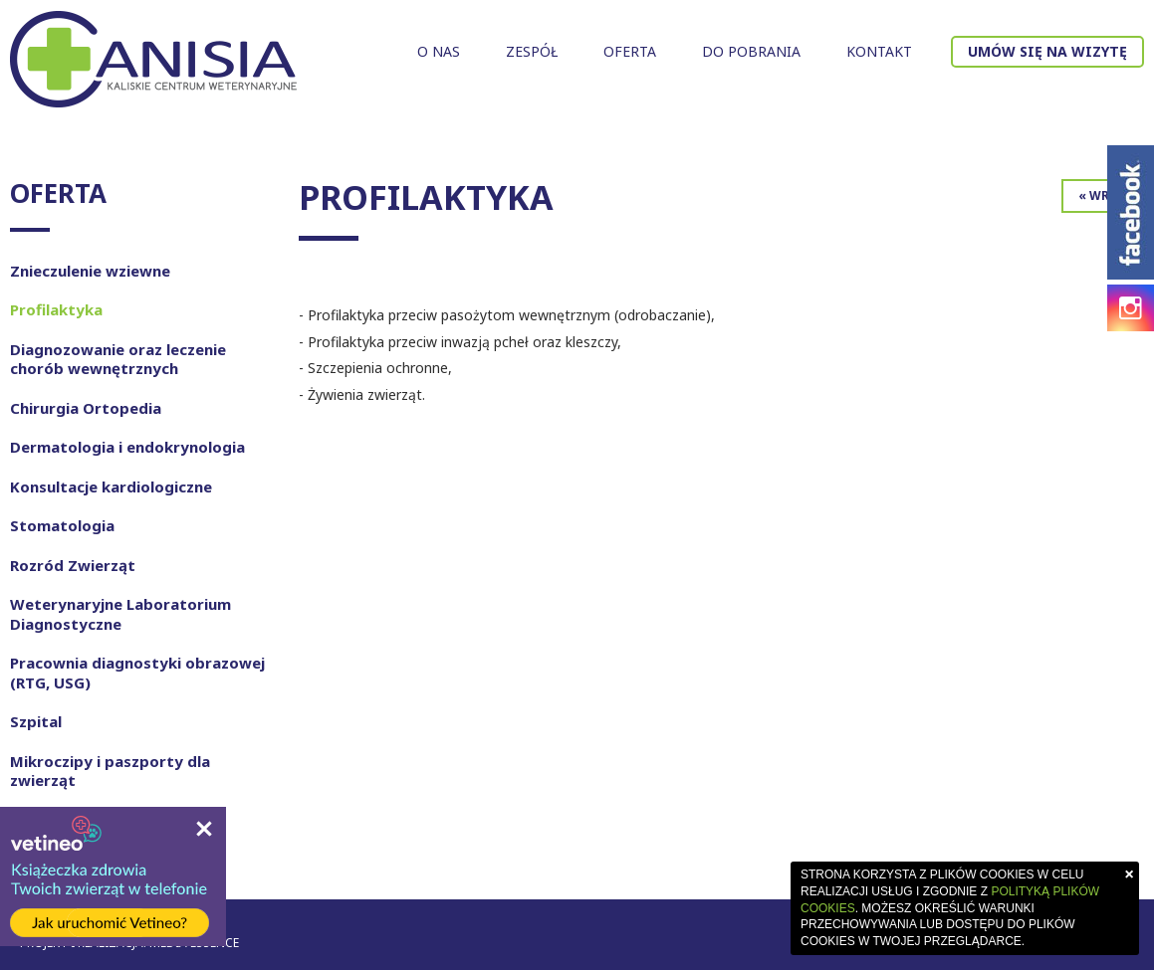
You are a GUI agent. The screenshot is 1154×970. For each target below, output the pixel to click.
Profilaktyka (56, 309)
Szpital (36, 721)
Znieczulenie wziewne (90, 271)
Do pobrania (751, 51)
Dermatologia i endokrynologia (127, 447)
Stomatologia (62, 525)
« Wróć (1102, 195)
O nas (438, 51)
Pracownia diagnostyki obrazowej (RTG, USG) (137, 672)
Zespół (532, 51)
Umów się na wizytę (1047, 51)
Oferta (629, 51)
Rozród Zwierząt (72, 565)
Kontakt (879, 51)
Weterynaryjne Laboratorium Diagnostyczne (120, 614)
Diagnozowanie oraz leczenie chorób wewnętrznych (118, 359)
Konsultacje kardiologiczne (111, 486)
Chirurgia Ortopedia (85, 408)
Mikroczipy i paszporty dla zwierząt (110, 771)
